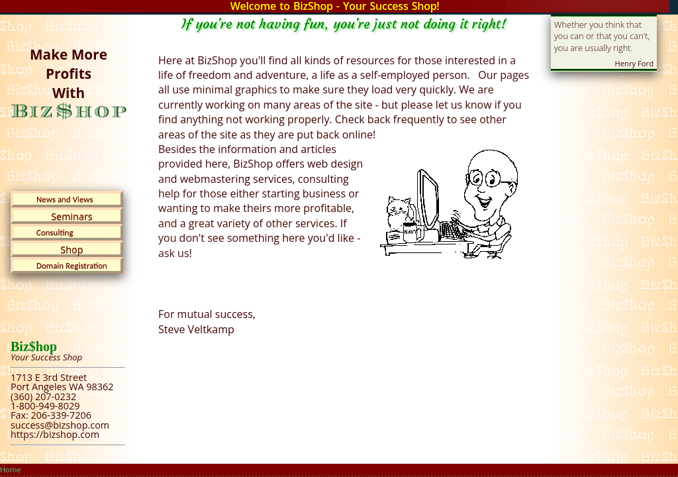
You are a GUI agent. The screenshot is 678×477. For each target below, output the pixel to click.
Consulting (54, 232)
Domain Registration (71, 265)
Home (10, 469)
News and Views (64, 199)
